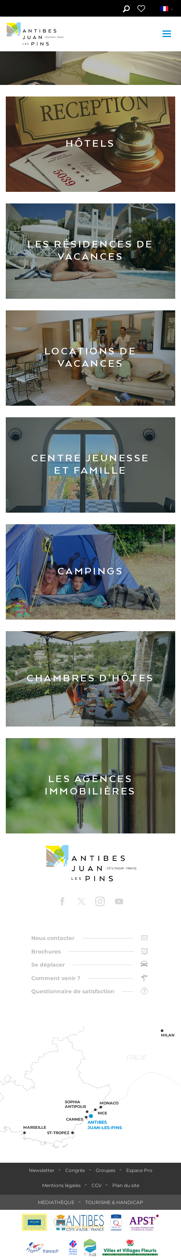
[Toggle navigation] (167, 33)
